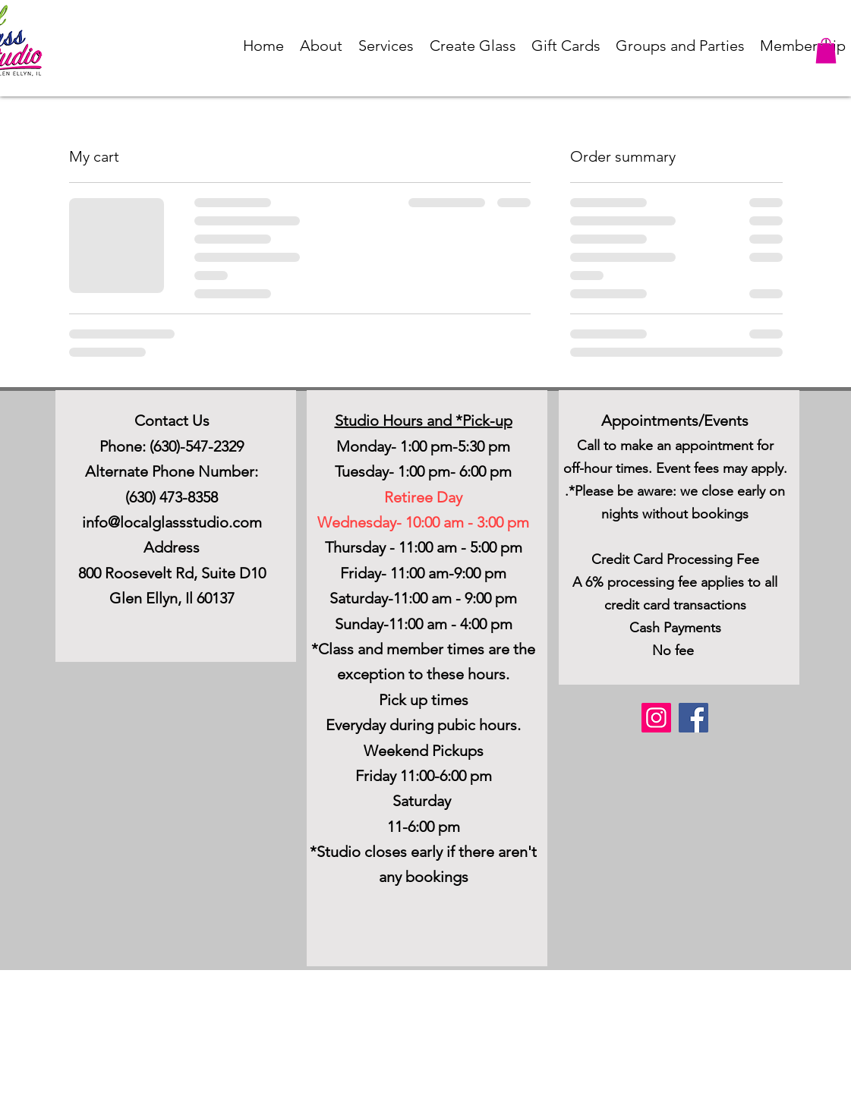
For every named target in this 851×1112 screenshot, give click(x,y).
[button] (321, 45)
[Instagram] (656, 717)
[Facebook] (693, 717)
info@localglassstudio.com (172, 522)
